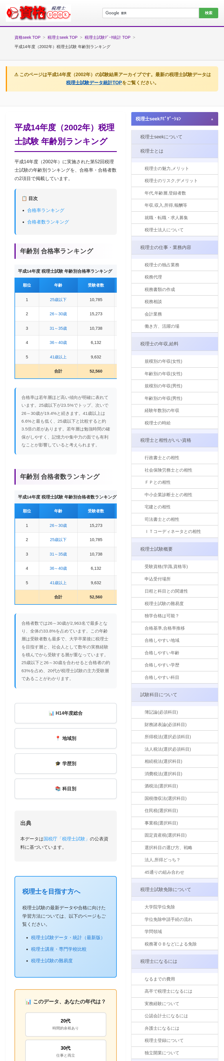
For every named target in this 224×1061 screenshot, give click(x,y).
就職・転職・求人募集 (166, 217)
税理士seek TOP (63, 37)
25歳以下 (58, 299)
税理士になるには (158, 961)
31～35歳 (58, 328)
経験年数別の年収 (162, 410)
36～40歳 (58, 342)
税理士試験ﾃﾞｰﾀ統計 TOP (107, 37)
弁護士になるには (162, 1028)
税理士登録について (164, 1040)
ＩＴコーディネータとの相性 (173, 531)
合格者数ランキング (48, 221)
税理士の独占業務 (162, 264)
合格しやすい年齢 (162, 652)
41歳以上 (58, 357)
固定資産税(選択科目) (166, 835)
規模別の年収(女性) (163, 361)
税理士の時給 (158, 422)
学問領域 (153, 931)
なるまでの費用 (160, 978)
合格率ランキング (45, 210)
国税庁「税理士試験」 (66, 838)
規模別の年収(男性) (163, 385)
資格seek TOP (27, 37)
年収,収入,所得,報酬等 (166, 205)
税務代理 (153, 276)
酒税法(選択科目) (161, 785)
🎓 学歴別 (65, 763)
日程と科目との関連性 (166, 591)
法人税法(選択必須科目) (168, 749)
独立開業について (162, 1052)
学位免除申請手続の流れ (168, 919)
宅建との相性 (158, 506)
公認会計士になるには (166, 1015)
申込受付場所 (158, 578)
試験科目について (158, 694)
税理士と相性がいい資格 (165, 440)
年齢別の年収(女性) (163, 373)
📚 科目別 (65, 788)
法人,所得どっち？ (163, 859)
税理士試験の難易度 (52, 960)
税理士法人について (164, 229)
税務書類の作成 (160, 289)
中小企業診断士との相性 (168, 494)
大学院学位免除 (160, 906)
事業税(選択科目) (161, 822)
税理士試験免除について (165, 889)
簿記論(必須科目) (161, 712)
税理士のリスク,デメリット (171, 180)
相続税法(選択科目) (163, 761)
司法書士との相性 (162, 519)
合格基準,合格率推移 (165, 628)
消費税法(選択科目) (163, 773)
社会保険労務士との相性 (168, 470)
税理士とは (151, 151)
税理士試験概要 (156, 549)
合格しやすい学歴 (162, 664)
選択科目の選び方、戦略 (168, 847)
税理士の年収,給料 (159, 343)
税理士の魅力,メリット (167, 168)
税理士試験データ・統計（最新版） (68, 937)
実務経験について (162, 1003)
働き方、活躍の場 (162, 326)
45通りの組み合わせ (164, 872)
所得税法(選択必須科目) (168, 736)
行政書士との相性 (162, 457)
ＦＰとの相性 (158, 482)
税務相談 (153, 301)
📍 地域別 (65, 738)
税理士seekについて (161, 136)
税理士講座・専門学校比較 (59, 949)
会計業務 (153, 313)
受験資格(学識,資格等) (166, 566)
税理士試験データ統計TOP (94, 82)
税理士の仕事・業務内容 (165, 247)
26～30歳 (58, 313)
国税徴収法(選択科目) (166, 798)
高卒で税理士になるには (168, 991)
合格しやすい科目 (162, 677)
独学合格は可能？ (162, 615)
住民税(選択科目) (161, 810)
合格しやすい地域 (162, 640)
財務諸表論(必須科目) (166, 724)
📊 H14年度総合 (66, 713)
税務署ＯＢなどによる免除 (171, 943)
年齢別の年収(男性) (163, 398)
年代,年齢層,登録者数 (165, 192)
